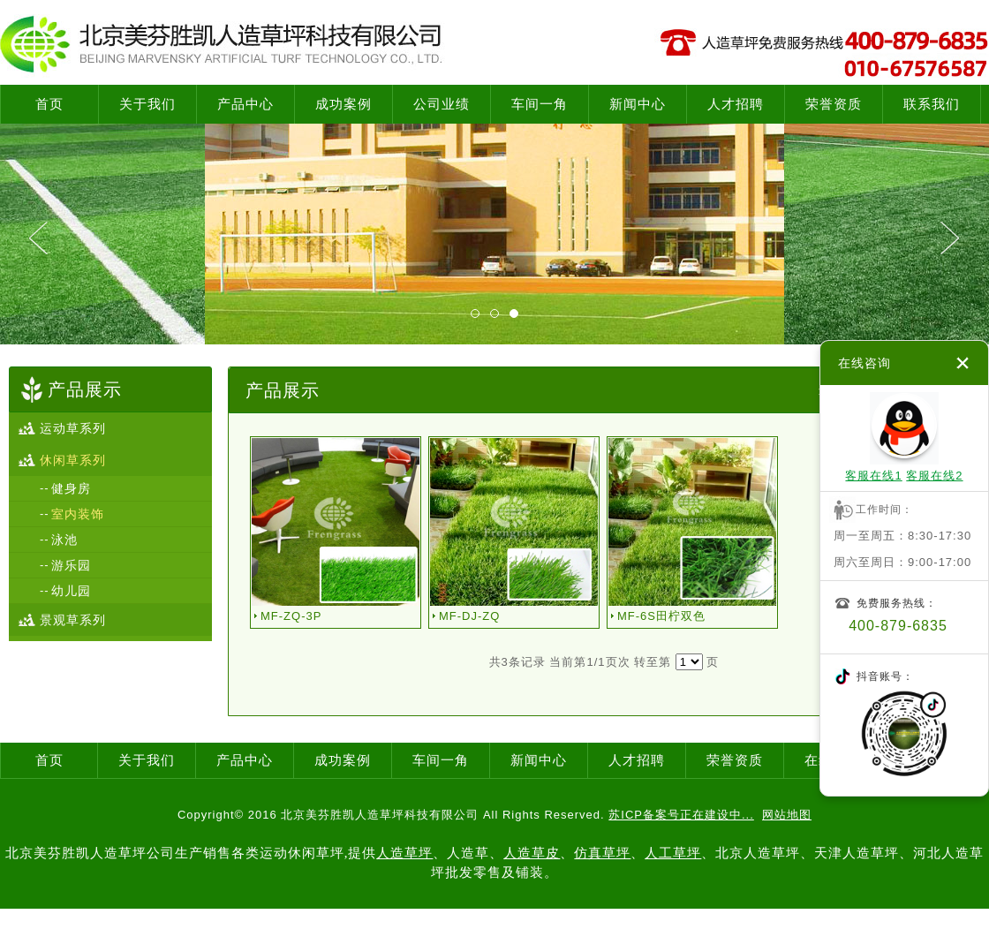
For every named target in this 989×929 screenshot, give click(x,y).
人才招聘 (735, 104)
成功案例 (343, 104)
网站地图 (787, 814)
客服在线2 (934, 475)
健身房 (71, 488)
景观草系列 (73, 620)
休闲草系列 (73, 460)
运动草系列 (73, 428)
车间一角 (539, 104)
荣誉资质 (833, 104)
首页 (49, 104)
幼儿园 (71, 591)
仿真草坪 (602, 852)
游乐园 (71, 565)
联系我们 (931, 104)
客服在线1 (873, 475)
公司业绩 (441, 104)
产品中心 (245, 104)
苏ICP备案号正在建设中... (681, 814)
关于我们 (147, 104)
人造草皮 (531, 852)
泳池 (64, 539)
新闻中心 (637, 104)
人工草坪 (673, 852)
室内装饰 (77, 514)
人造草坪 (404, 852)
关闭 (962, 363)
